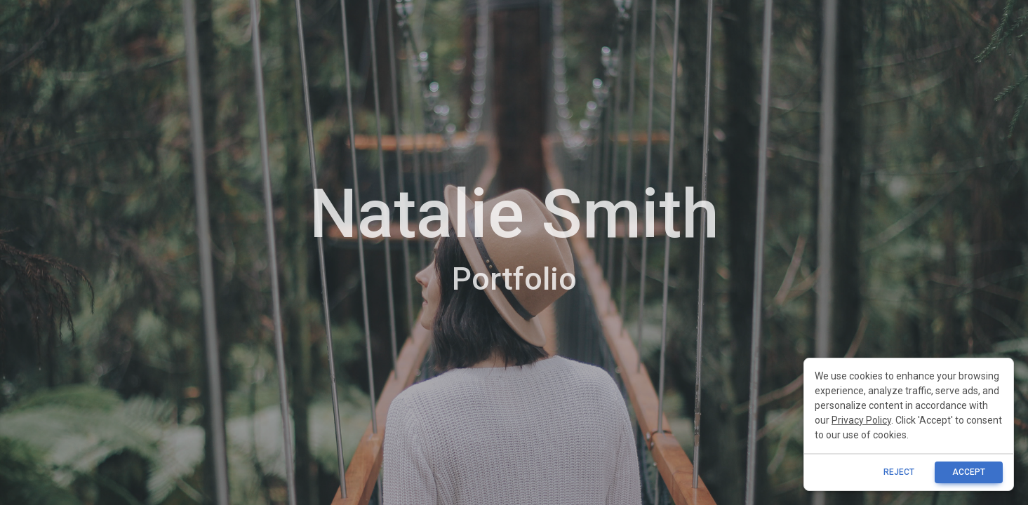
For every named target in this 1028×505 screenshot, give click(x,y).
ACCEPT (968, 472)
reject (898, 472)
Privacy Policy (861, 420)
